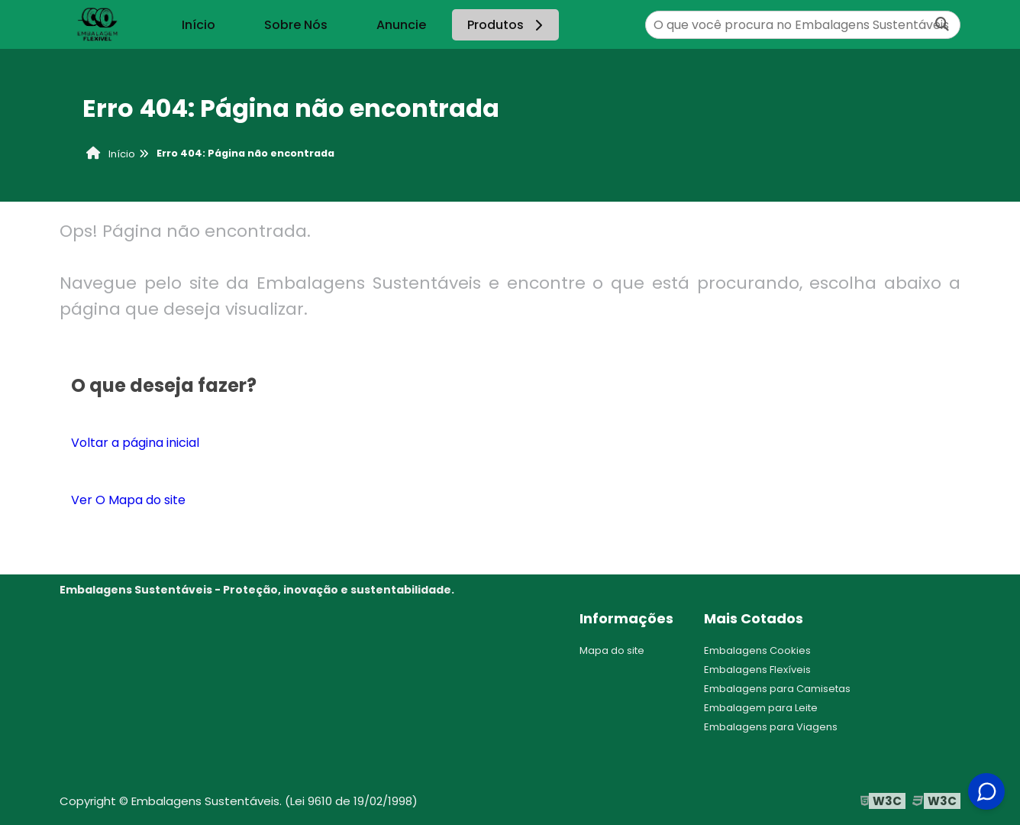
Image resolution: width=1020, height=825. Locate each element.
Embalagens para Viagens (771, 727)
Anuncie (401, 25)
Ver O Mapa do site (128, 500)
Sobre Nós (296, 25)
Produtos (507, 25)
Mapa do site (611, 650)
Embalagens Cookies (757, 650)
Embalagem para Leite (761, 707)
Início (198, 25)
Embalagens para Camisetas (777, 688)
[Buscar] (942, 25)
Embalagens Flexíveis (757, 669)
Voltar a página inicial (135, 442)
